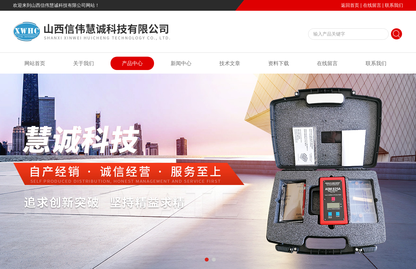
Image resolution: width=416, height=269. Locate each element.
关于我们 (83, 63)
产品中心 (132, 63)
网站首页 (34, 63)
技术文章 (229, 63)
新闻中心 (181, 63)
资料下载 (278, 63)
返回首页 (350, 5)
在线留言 (372, 5)
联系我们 (394, 5)
